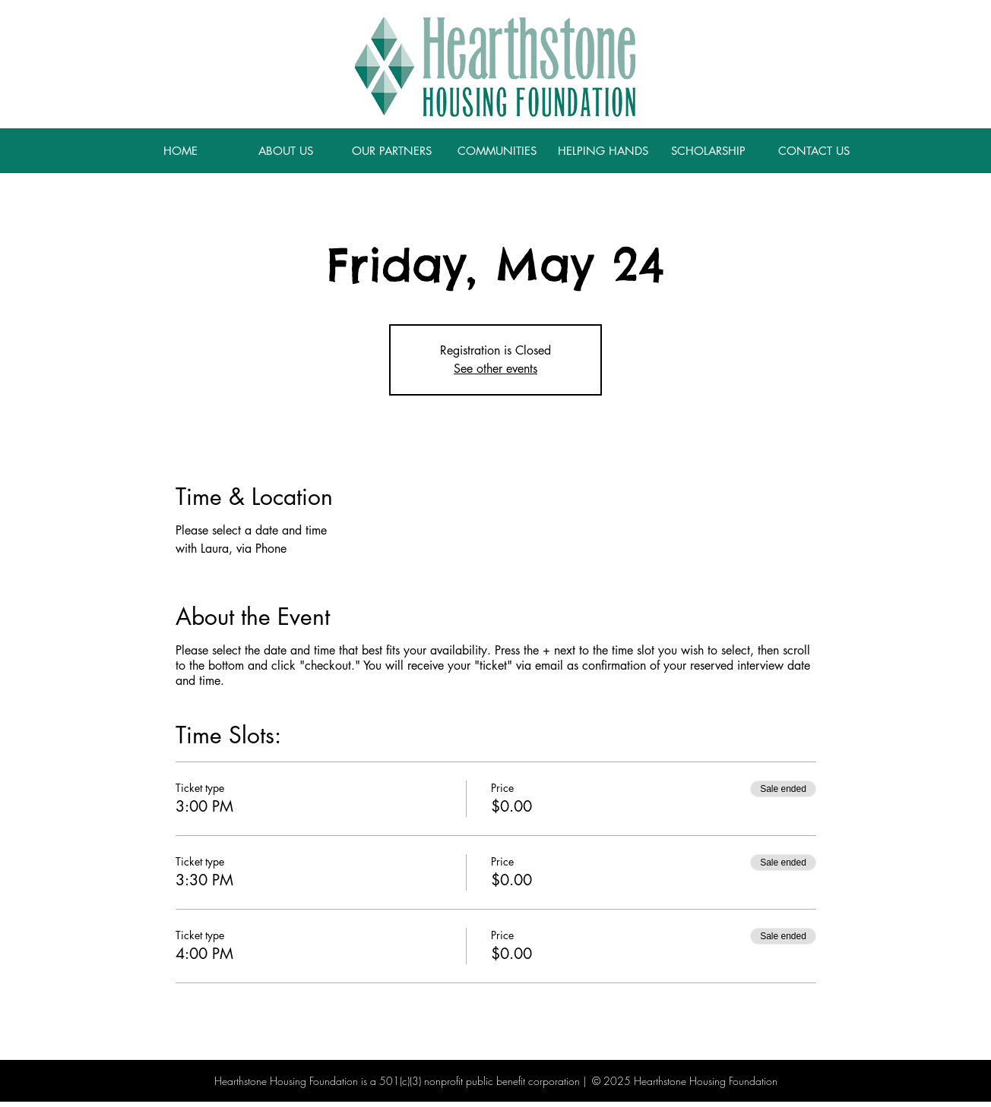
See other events (495, 369)
